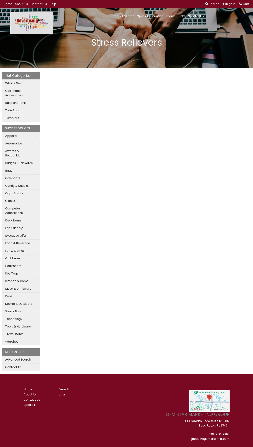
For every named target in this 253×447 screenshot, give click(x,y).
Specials (143, 16)
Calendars (12, 178)
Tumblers (12, 118)
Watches (11, 341)
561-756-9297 (219, 434)
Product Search (123, 16)
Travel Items (14, 334)
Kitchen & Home (17, 281)
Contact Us (38, 4)
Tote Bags (12, 110)
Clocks (10, 201)
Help (52, 4)
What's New (13, 83)
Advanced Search (18, 359)
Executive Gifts (16, 235)
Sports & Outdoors (18, 304)
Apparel (11, 136)
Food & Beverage (17, 243)
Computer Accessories (14, 210)
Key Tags (11, 273)
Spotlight (194, 16)
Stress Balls (13, 311)
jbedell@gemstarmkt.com (210, 439)
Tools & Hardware (18, 326)
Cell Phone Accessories (14, 93)
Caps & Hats (14, 193)
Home (8, 4)
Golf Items (12, 258)
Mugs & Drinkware (18, 288)
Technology (13, 319)
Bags (8, 170)
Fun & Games (15, 251)
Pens (8, 296)
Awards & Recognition (13, 153)
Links (181, 16)
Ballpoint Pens (15, 103)
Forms (170, 16)
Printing (157, 16)
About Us (21, 4)
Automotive (13, 143)
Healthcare (13, 266)
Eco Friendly (14, 228)
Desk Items (13, 220)
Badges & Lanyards (19, 163)
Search (212, 4)
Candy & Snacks (17, 186)
